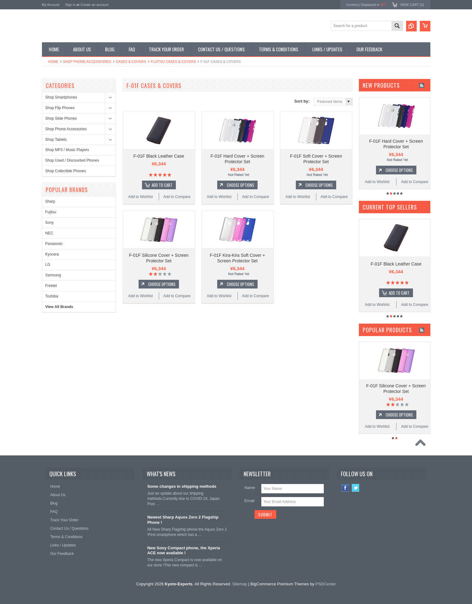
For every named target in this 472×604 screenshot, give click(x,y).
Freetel (51, 286)
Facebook (345, 488)
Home (53, 61)
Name (249, 487)
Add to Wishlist (140, 197)
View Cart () (412, 5)
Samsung (53, 275)
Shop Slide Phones (61, 118)
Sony (49, 222)
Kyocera (52, 254)
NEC (49, 233)
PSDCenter (325, 584)
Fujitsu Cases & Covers (173, 61)
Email (249, 500)
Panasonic (54, 244)
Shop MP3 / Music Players (67, 150)
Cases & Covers (131, 61)
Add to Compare (176, 197)
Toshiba (51, 296)
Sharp (50, 201)
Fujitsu (50, 212)
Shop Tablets (56, 139)
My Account (51, 5)
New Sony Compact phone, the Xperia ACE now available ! (183, 551)
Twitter (356, 488)
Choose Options (240, 185)
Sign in (70, 5)
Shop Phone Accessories (87, 61)
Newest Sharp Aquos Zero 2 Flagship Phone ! (182, 520)
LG (47, 264)
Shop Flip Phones (60, 108)
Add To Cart (162, 185)
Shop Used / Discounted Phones (72, 160)
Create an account (94, 5)
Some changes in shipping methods (181, 486)
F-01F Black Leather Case (158, 156)
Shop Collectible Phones (65, 171)
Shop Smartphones (61, 97)
